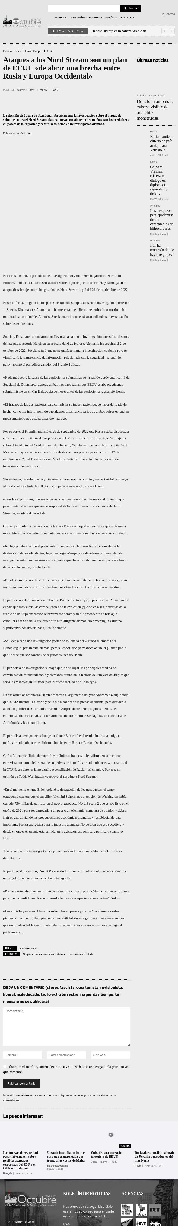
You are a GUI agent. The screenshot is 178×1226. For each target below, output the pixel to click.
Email (67, 1166)
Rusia (50, 51)
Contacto (156, 1222)
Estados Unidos (12, 51)
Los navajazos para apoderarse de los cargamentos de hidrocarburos (161, 178)
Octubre (25, 133)
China (153, 143)
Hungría (7, 1115)
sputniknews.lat (29, 890)
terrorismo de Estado (81, 896)
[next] (172, 31)
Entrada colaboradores (131, 1222)
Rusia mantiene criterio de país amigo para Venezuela (162, 129)
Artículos (141, 95)
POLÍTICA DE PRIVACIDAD (74, 1222)
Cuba (94, 1104)
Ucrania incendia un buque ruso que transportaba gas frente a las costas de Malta (66, 1099)
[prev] (164, 31)
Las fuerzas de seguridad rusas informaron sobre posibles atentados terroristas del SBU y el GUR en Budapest (20, 1102)
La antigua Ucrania (57, 1108)
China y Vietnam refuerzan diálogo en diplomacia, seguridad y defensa (162, 153)
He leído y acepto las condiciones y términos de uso (86, 1185)
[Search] (130, 8)
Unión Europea (33, 51)
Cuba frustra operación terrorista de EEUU (107, 1097)
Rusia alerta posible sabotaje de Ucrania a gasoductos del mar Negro (155, 1099)
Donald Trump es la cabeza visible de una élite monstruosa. (154, 104)
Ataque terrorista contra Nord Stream (44, 896)
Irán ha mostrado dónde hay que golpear (159, 203)
